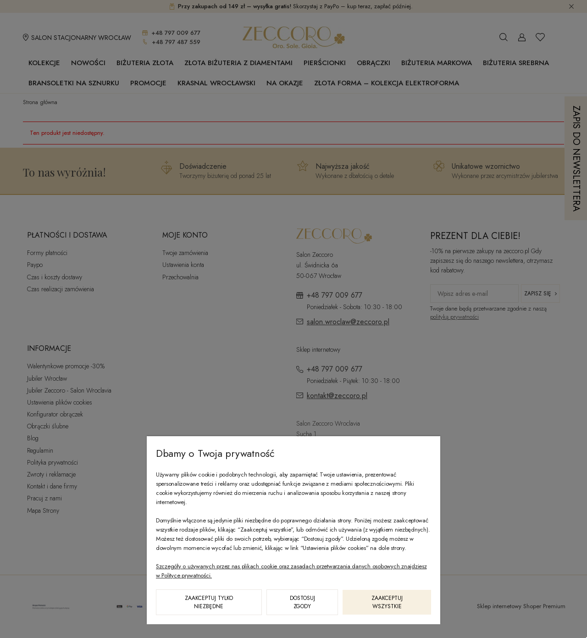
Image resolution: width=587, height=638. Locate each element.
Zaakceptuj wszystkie (387, 602)
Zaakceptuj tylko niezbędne (209, 602)
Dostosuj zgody (302, 602)
